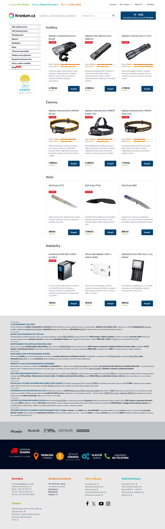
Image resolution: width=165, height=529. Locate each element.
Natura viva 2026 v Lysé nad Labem (85, 391)
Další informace (131, 478)
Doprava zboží (17, 511)
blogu (122, 410)
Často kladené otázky (130, 487)
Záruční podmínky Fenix (94, 492)
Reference (126, 495)
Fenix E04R (61, 400)
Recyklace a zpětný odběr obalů (24, 514)
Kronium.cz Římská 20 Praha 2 (53, 491)
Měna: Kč (138, 4)
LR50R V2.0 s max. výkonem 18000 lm (120, 393)
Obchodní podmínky (93, 487)
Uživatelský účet (128, 484)
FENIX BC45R (65, 346)
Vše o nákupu (125, 4)
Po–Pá (71, 4)
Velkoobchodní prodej (20, 517)
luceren (147, 327)
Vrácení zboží (90, 489)
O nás (14, 520)
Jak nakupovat (90, 484)
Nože (49, 177)
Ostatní (16, 503)
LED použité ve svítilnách (131, 492)
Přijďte (45, 4)
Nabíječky (53, 246)
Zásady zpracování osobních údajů (25, 509)
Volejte (19, 4)
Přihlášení (150, 4)
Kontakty (113, 4)
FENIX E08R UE (68, 337)
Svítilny (51, 27)
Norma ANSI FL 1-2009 (130, 489)
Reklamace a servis (93, 495)
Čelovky (52, 102)
